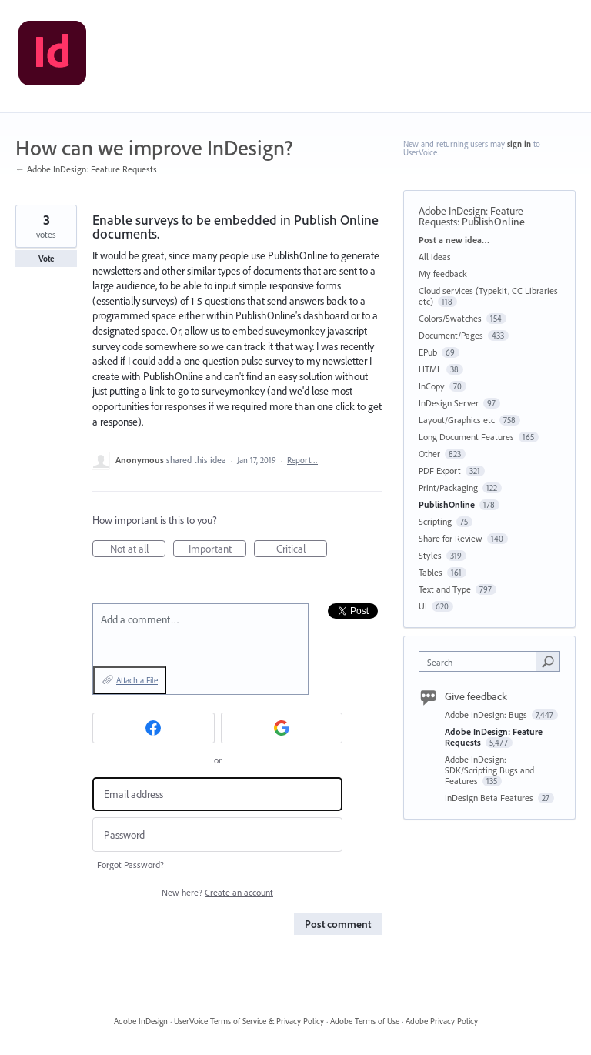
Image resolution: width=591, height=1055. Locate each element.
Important (218, 549)
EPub (428, 352)
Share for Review (450, 538)
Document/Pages (451, 335)
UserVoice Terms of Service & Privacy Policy (249, 1021)
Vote (46, 258)
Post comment (338, 924)
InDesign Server (449, 403)
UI (423, 606)
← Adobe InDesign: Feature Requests (86, 169)
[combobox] (481, 661)
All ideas (435, 256)
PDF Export (440, 470)
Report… (302, 460)
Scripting (435, 521)
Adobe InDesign (141, 1021)
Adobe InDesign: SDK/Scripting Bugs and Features (489, 769)
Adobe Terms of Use (364, 1021)
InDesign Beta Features (490, 797)
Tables (430, 572)
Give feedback (476, 696)
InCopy (432, 386)
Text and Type (445, 589)
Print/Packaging (448, 487)
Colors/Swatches (450, 318)
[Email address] (217, 794)
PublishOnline (493, 222)
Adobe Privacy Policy (442, 1021)
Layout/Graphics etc (457, 420)
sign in (519, 144)
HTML (430, 369)
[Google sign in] (282, 728)
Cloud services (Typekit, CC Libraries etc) (488, 296)
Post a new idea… (454, 239)
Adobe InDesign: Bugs (487, 714)
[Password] (217, 834)
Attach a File (137, 680)
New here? (217, 892)
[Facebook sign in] (153, 728)
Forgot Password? (130, 864)
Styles (430, 555)
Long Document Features (466, 436)
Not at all (138, 549)
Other (429, 453)
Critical (302, 549)
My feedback (443, 273)
